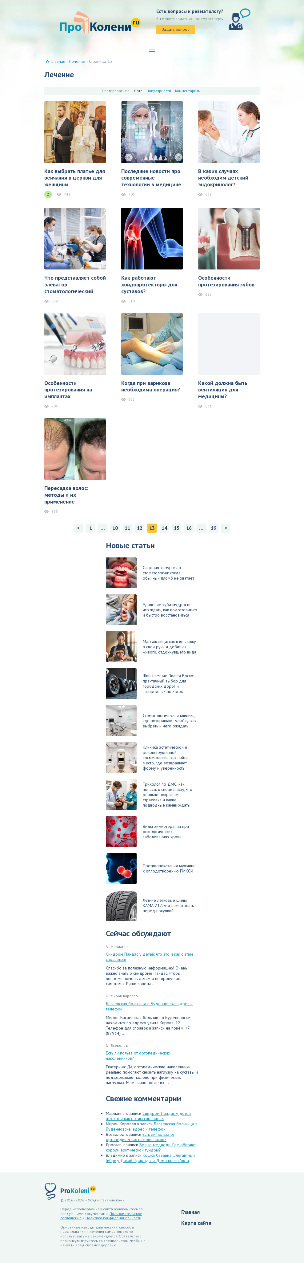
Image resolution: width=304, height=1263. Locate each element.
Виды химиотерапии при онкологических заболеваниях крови (147, 831)
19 (213, 528)
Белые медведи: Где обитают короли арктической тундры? (151, 1147)
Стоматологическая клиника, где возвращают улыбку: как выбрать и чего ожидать (151, 720)
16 (189, 528)
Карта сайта (196, 1222)
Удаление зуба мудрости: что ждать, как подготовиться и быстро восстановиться (151, 609)
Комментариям (188, 90)
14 (164, 528)
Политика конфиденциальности (113, 1218)
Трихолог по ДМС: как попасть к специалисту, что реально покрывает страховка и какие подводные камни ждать (149, 794)
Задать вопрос (175, 29)
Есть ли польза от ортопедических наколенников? (138, 1055)
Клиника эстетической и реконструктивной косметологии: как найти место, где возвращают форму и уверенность (147, 757)
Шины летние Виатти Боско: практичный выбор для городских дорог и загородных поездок (150, 683)
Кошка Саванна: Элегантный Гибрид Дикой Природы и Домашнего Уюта (150, 1157)
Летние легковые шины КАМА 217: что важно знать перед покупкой (150, 905)
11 (127, 528)
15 (176, 528)
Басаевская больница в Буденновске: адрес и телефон (149, 1006)
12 (139, 528)
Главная (190, 1212)
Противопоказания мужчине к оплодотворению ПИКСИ (151, 868)
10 (115, 528)
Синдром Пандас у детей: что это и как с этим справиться (149, 956)
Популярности (158, 90)
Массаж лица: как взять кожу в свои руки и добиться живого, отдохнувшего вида (151, 646)
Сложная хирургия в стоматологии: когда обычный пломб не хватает (150, 572)
